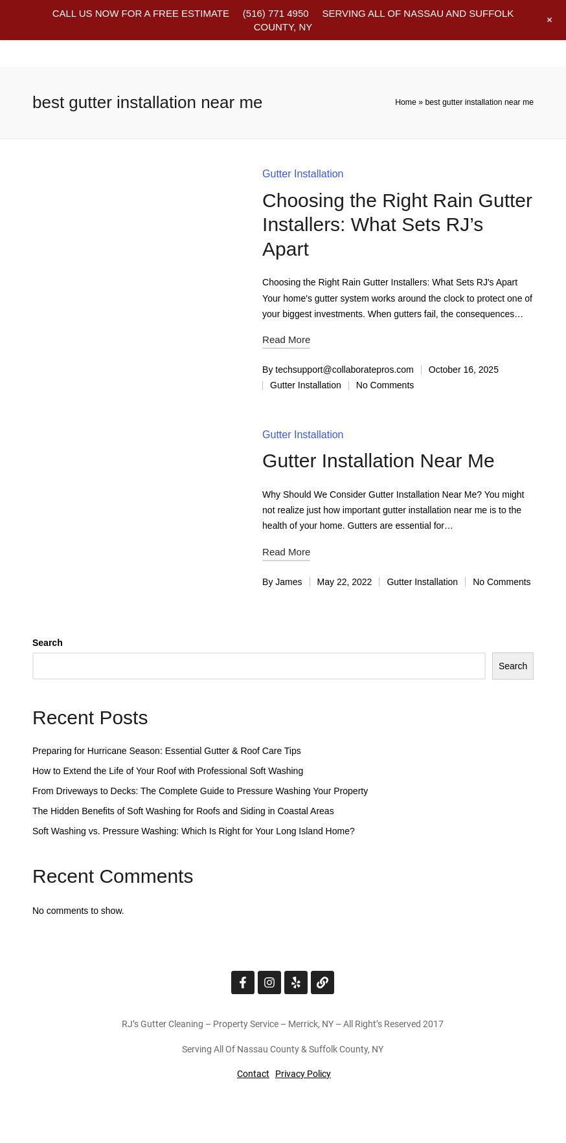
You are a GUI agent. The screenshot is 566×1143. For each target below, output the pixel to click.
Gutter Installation (302, 173)
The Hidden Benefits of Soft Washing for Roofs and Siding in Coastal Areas (183, 811)
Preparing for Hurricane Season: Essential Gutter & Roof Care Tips (166, 751)
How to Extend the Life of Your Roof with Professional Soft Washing (167, 771)
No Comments (385, 385)
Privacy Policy (303, 1074)
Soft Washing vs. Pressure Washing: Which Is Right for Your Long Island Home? (193, 831)
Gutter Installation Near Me (378, 460)
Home (405, 102)
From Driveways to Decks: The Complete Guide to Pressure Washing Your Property (200, 791)
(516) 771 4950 (276, 13)
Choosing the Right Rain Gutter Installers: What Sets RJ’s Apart (397, 225)
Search (47, 643)
